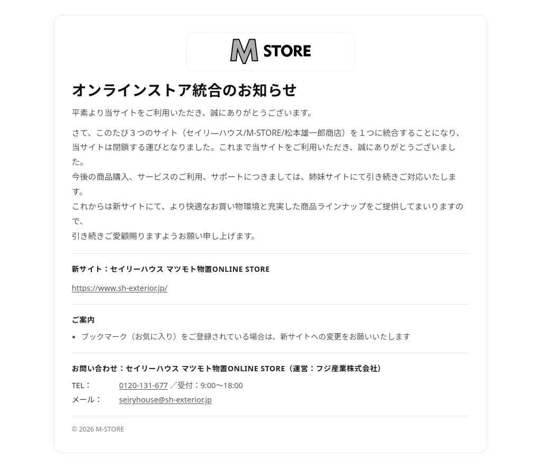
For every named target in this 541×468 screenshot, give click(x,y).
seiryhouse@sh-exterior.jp (165, 399)
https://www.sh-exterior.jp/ (119, 287)
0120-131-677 (143, 385)
